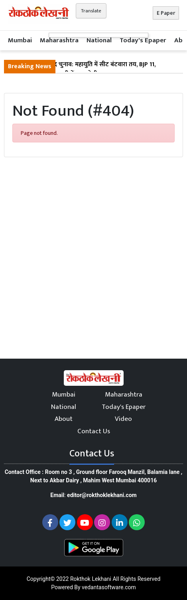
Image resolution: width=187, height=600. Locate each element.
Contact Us (93, 431)
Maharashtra (59, 40)
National (99, 40)
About (64, 418)
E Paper (166, 13)
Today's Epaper (143, 40)
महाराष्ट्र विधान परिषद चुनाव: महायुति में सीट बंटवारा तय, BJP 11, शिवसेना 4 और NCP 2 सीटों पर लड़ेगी (82, 69)
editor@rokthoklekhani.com (102, 495)
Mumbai (20, 40)
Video (123, 418)
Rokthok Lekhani (90, 579)
